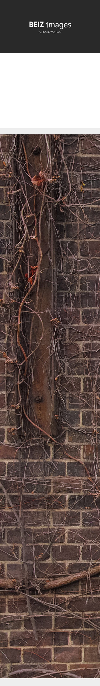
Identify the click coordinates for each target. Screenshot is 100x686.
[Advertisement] (50, 95)
